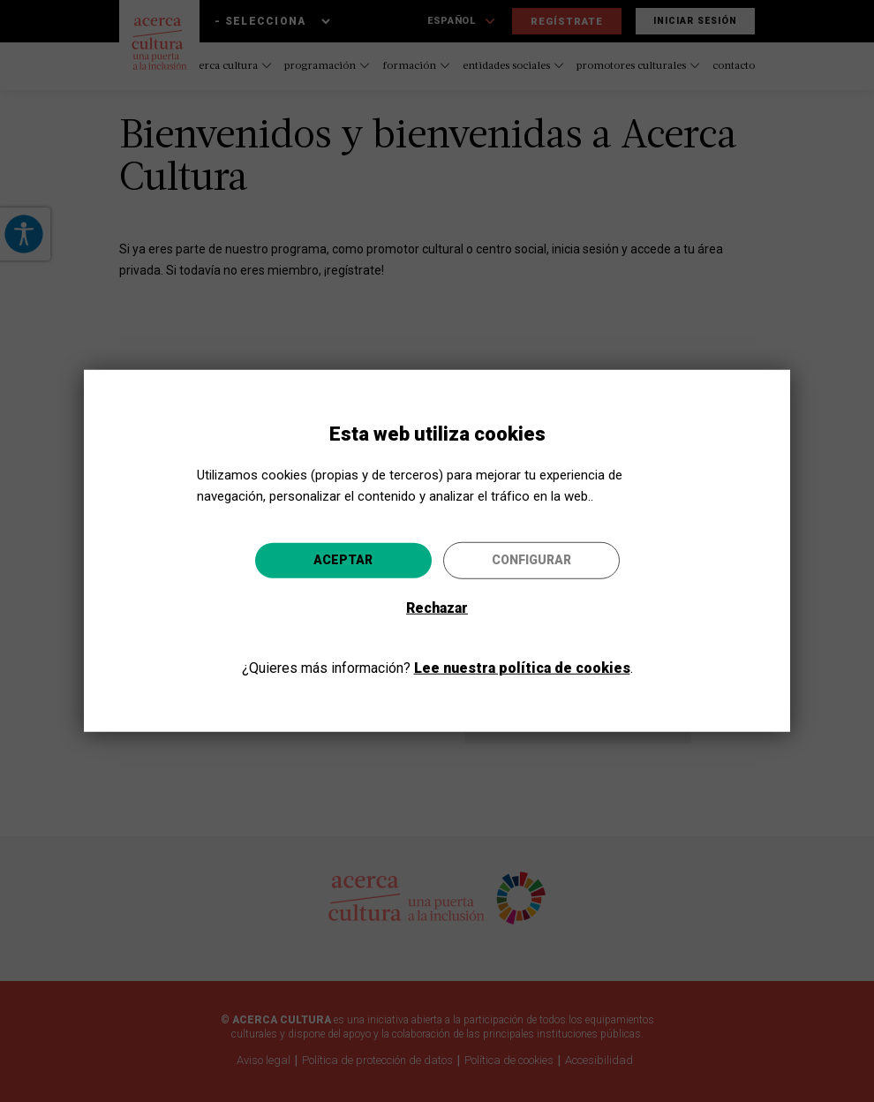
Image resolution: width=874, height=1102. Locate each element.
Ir (545, 646)
